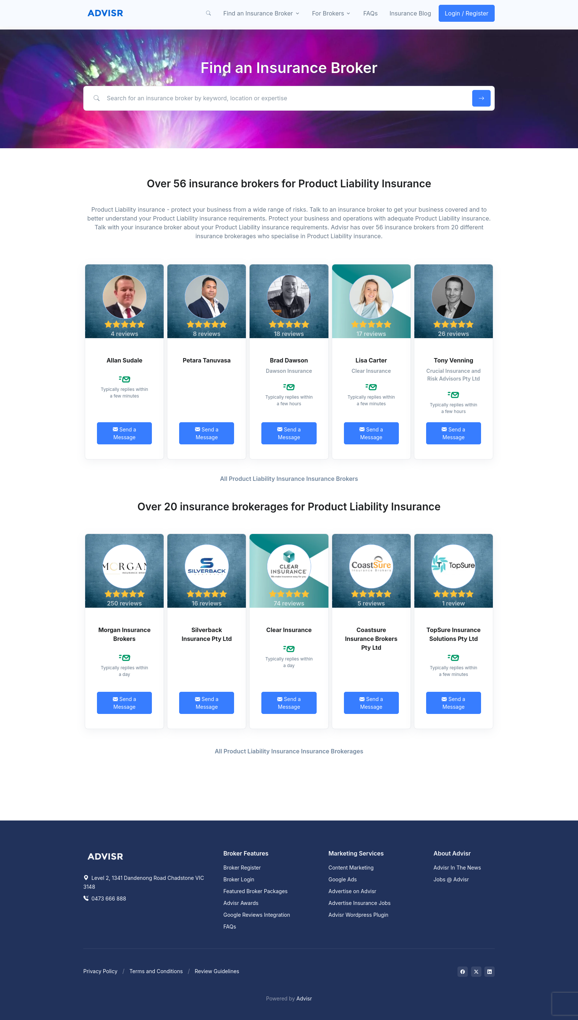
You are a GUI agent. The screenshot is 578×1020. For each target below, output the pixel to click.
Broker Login (238, 879)
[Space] (105, 855)
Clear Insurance (288, 630)
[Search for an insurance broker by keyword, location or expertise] (276, 98)
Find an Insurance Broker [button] (258, 13)
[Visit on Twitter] (476, 972)
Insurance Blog (410, 13)
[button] (208, 13)
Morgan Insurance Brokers (124, 634)
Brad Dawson (289, 360)
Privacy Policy (100, 971)
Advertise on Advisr (352, 891)
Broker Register (242, 867)
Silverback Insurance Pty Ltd (207, 634)
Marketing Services (356, 853)
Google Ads (342, 879)
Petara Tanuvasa (207, 360)
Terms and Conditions (156, 971)
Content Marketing (351, 867)
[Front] (105, 13)
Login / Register (467, 13)
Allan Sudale (124, 360)
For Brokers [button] (328, 13)
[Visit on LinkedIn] (489, 972)
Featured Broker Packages (255, 891)
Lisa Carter (371, 360)
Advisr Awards (240, 903)
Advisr (304, 998)
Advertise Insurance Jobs (359, 903)
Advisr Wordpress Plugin (358, 915)
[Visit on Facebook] (462, 972)
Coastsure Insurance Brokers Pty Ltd (371, 638)
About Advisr (452, 853)
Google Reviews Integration (256, 915)
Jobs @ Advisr (451, 879)
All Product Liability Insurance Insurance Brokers (289, 478)
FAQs (370, 13)
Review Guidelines (217, 971)
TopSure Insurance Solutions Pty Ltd (453, 634)
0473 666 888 (104, 898)
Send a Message (124, 433)
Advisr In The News (457, 867)
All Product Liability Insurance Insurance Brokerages (289, 751)
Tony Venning (453, 360)
